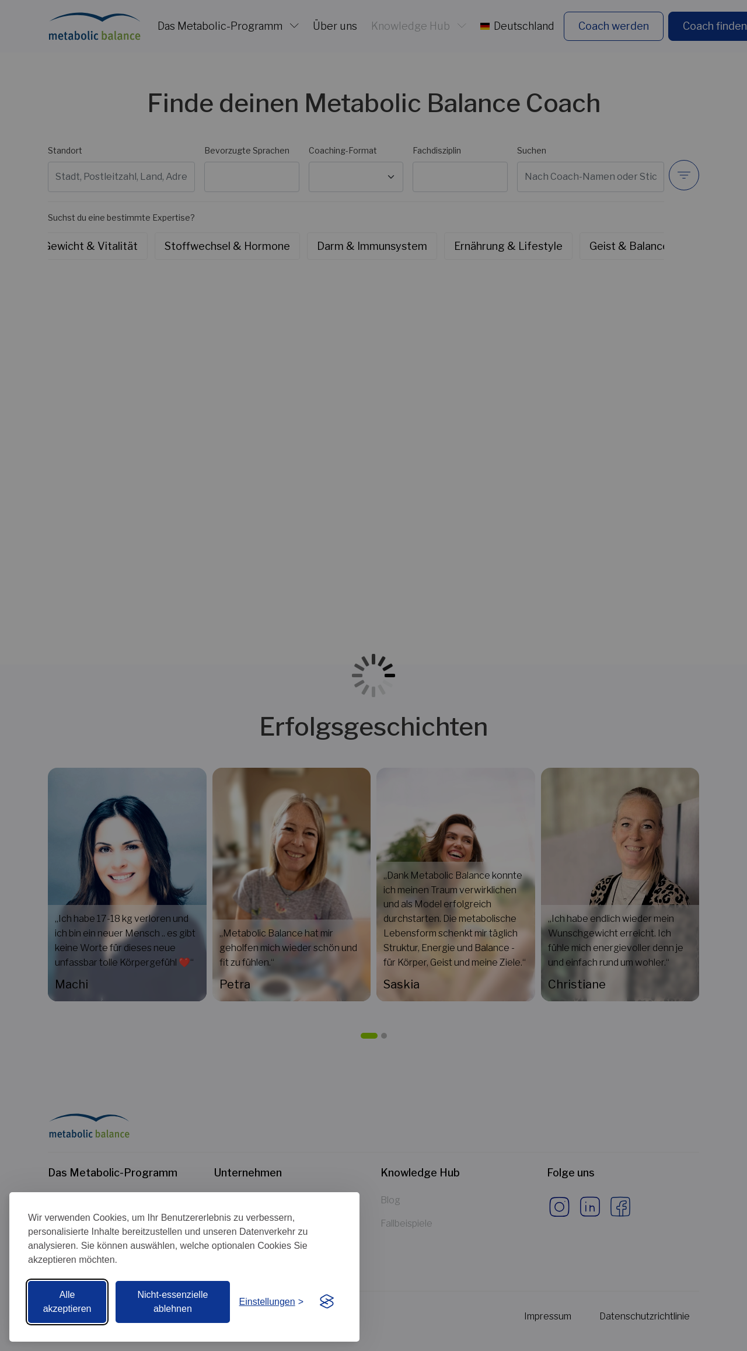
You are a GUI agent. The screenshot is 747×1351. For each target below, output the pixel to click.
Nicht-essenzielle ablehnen (172, 1302)
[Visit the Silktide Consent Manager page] (327, 1302)
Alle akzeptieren (67, 1302)
